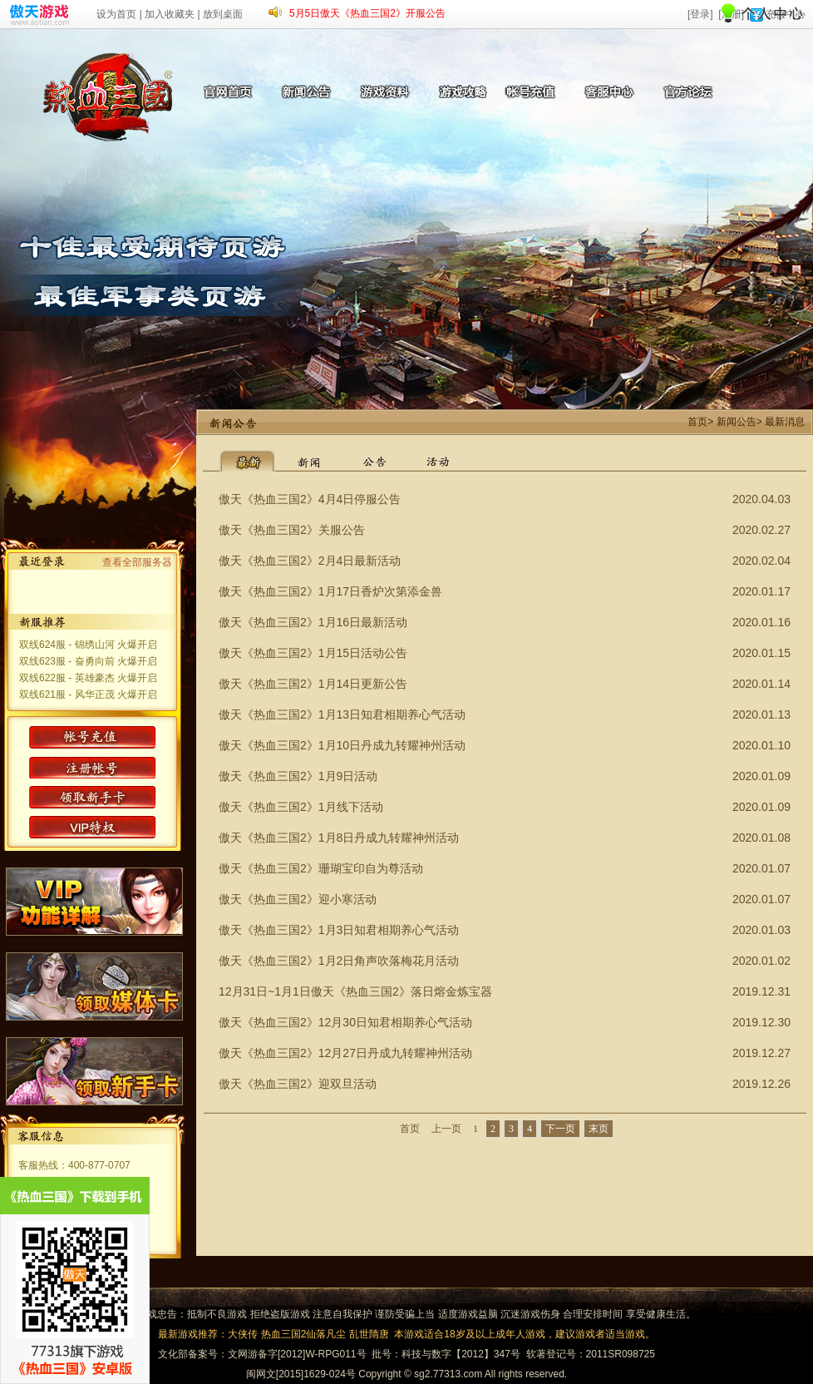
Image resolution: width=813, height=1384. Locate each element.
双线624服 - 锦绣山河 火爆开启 (88, 644)
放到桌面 (223, 14)
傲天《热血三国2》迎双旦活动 (298, 1083)
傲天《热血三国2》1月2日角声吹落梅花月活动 (339, 960)
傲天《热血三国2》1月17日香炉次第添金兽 (330, 591)
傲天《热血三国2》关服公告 (292, 529)
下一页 (560, 1128)
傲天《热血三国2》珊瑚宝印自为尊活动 (321, 868)
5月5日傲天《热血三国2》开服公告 (367, 13)
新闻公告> (739, 422)
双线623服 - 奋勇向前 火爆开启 (88, 661)
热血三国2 (284, 1334)
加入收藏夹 (170, 14)
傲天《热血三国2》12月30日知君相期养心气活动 (345, 1022)
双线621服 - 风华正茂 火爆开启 (88, 694)
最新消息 (785, 422)
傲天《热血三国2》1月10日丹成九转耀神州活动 (342, 745)
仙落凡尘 (326, 1334)
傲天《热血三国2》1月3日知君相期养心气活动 (339, 930)
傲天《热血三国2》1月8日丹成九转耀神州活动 (339, 837)
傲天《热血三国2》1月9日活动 (298, 776)
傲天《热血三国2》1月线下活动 (301, 806)
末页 (599, 1128)
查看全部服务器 (137, 562)
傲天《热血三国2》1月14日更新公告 (313, 683)
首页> (700, 422)
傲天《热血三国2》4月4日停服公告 (310, 499)
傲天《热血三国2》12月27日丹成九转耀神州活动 (345, 1053)
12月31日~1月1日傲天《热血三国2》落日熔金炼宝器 (355, 991)
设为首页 (116, 14)
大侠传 (243, 1334)
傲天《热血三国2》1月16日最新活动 (313, 622)
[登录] (700, 14)
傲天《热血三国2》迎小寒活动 (298, 899)
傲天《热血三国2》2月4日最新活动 (310, 560)
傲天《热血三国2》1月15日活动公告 (313, 653)
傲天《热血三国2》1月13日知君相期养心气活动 (342, 714)
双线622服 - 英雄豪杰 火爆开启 (88, 678)
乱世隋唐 (369, 1334)
